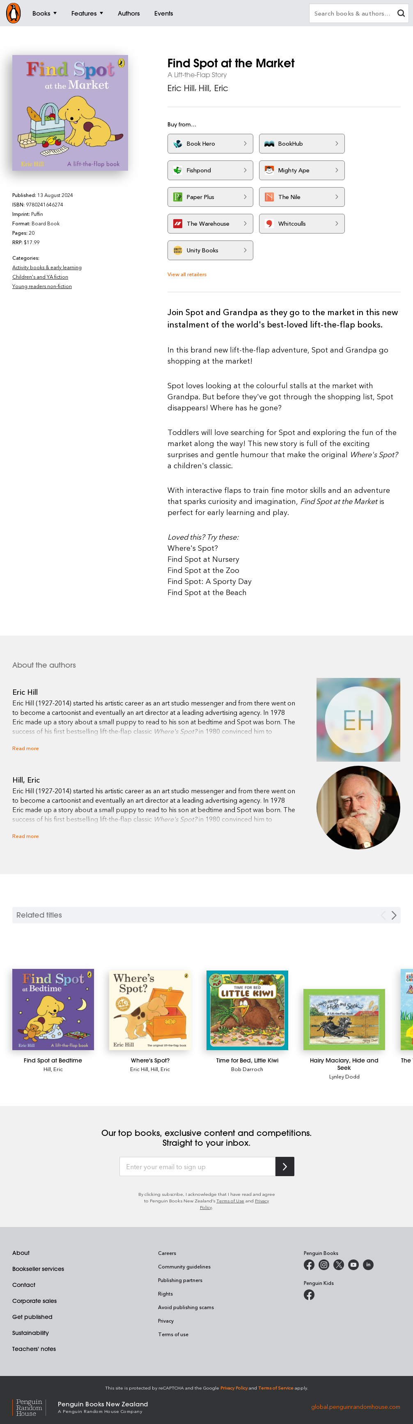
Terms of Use (230, 1200)
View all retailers (186, 274)
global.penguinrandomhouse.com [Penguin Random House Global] (355, 1406)
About (21, 1253)
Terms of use (173, 1334)
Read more (25, 748)
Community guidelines (184, 1266)
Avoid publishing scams (186, 1307)
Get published (32, 1317)
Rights (165, 1293)
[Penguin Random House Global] (35, 1406)
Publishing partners (180, 1280)
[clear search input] (401, 14)
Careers (167, 1253)
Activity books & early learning (47, 267)
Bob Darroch (247, 1069)
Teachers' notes (34, 1349)
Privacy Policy (234, 1387)
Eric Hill (181, 88)
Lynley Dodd (344, 1076)
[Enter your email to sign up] (197, 1167)
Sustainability (30, 1333)
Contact (23, 1285)
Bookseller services (38, 1269)
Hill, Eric (213, 88)
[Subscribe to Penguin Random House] (284, 1166)
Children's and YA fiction (40, 276)
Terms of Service (276, 1387)
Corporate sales (34, 1301)
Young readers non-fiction (42, 286)
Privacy (166, 1320)
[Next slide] (394, 915)
